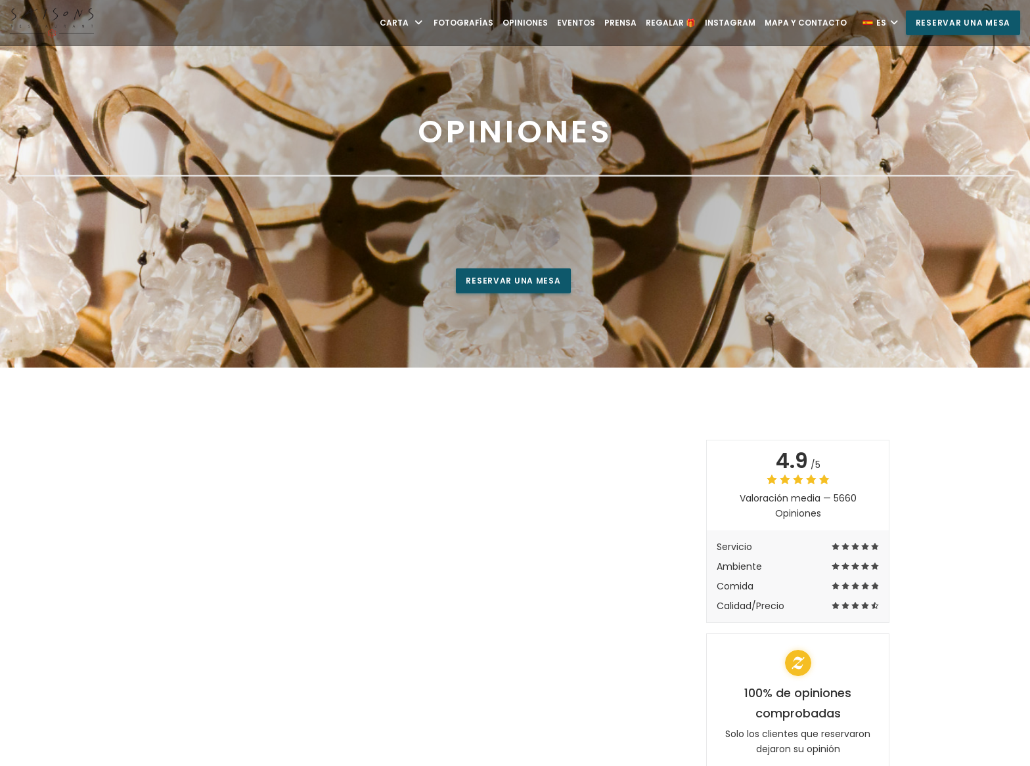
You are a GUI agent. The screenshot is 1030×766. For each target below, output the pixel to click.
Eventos (576, 22)
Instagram (730, 22)
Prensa (620, 22)
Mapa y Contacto (806, 22)
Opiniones (525, 22)
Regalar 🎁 (671, 22)
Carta (402, 22)
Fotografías (463, 22)
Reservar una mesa (963, 22)
